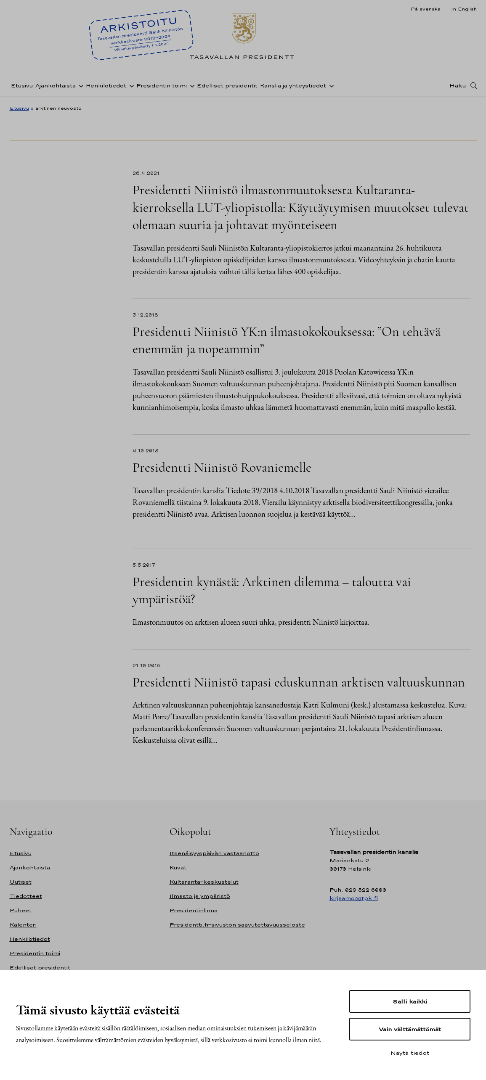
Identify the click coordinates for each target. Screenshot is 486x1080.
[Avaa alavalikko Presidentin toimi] (190, 85)
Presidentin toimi (161, 85)
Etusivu (22, 85)
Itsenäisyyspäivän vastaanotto (214, 853)
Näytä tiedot (409, 1052)
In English (464, 9)
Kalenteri (23, 924)
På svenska (426, 9)
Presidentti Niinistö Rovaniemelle (222, 467)
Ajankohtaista (55, 85)
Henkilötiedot (106, 85)
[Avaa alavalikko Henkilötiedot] (130, 85)
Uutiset (21, 881)
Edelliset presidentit (227, 85)
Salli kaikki (410, 1001)
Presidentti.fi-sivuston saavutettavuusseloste (237, 924)
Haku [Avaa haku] (457, 85)
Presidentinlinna (194, 910)
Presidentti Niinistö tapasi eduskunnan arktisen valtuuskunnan (299, 682)
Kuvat (178, 867)
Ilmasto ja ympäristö (200, 896)
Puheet (21, 910)
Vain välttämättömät (410, 1029)
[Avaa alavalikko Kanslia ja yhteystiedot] (330, 85)
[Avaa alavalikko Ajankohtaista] (79, 85)
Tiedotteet (26, 896)
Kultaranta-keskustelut (204, 881)
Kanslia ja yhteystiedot (293, 85)
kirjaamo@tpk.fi (353, 898)
